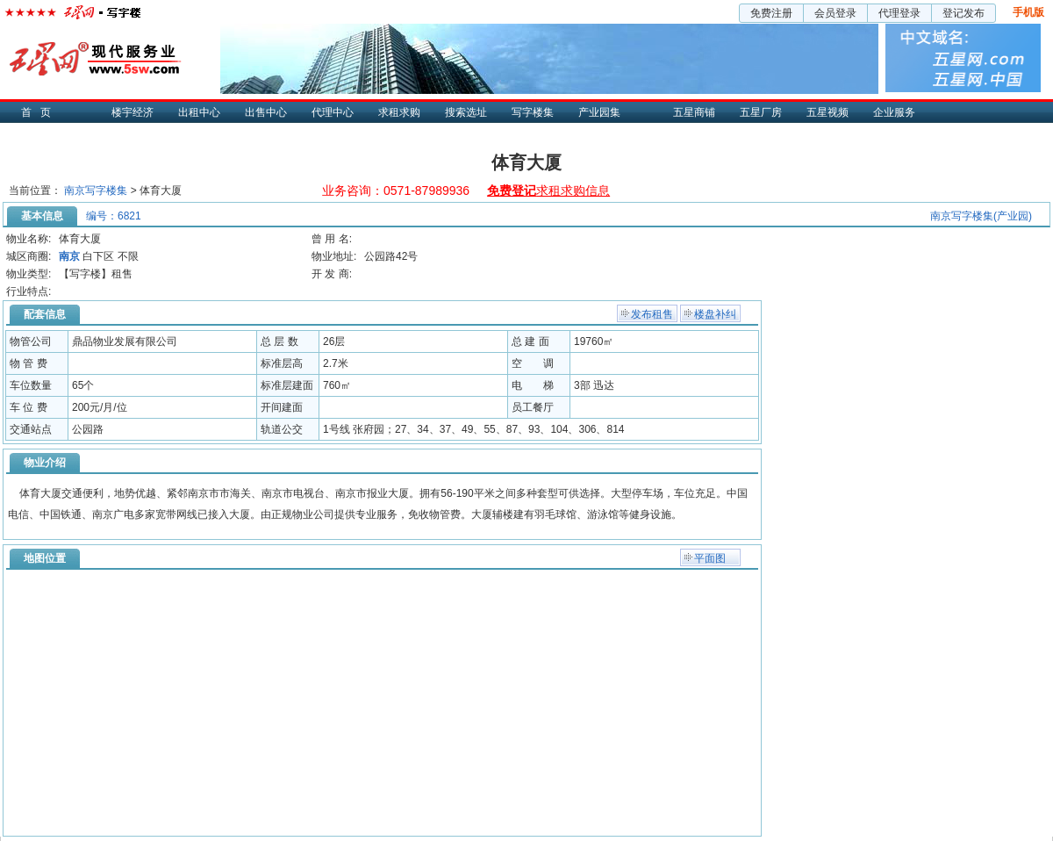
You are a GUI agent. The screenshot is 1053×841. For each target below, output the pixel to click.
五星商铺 (694, 112)
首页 (40, 112)
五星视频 (827, 112)
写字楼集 (533, 112)
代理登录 (899, 13)
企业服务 (894, 112)
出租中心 (199, 112)
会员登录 (835, 13)
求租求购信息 (548, 190)
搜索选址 (466, 112)
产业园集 (599, 112)
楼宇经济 (132, 112)
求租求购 (399, 112)
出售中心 (266, 112)
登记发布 (963, 13)
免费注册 (771, 13)
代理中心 (333, 112)
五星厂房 (761, 112)
